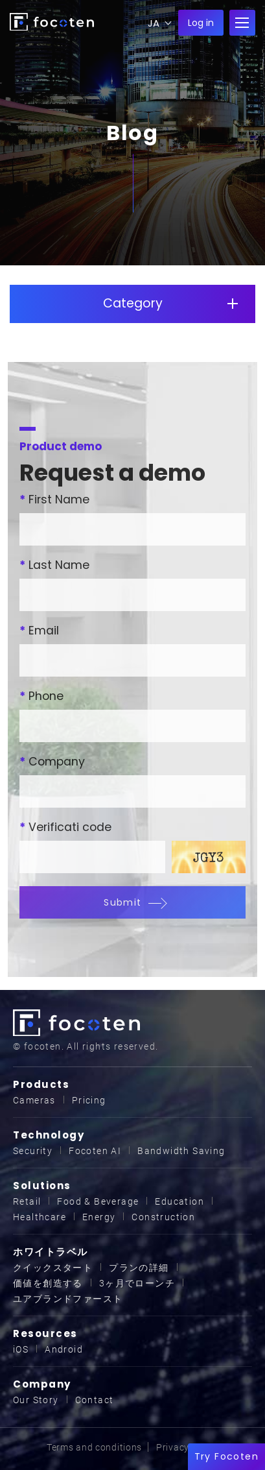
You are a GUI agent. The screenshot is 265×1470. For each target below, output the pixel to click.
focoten (52, 21)
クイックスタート (53, 1267)
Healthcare (39, 1217)
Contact (94, 1400)
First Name (54, 499)
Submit (132, 902)
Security (32, 1151)
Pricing (89, 1100)
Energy (98, 1217)
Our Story (36, 1400)
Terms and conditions (94, 1447)
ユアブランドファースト (67, 1299)
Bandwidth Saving (181, 1151)
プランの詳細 (138, 1267)
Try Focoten (226, 1456)
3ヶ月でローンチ (137, 1283)
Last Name (54, 565)
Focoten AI (95, 1151)
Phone (41, 696)
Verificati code (65, 827)
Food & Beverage (98, 1201)
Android (64, 1349)
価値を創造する (48, 1283)
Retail (27, 1201)
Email (39, 630)
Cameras (34, 1100)
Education (179, 1201)
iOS (21, 1349)
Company (52, 761)
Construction (163, 1217)
